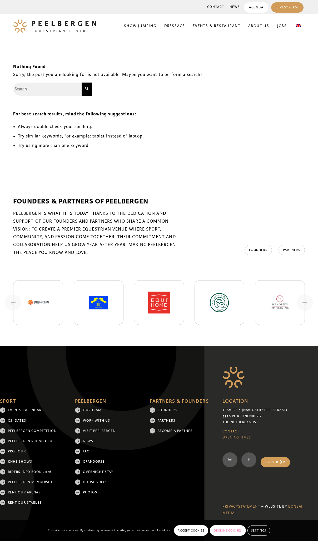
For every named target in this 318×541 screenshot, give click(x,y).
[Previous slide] (13, 302)
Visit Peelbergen (99, 431)
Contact (215, 7)
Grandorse (94, 462)
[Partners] (292, 250)
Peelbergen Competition (32, 431)
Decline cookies (228, 530)
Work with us (96, 420)
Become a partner (175, 431)
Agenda (256, 7)
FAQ (86, 451)
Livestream (287, 7)
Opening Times (236, 437)
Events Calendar (24, 410)
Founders (167, 410)
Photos (90, 492)
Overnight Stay (98, 472)
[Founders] (258, 250)
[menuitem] (216, 7)
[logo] (54, 26)
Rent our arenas (24, 492)
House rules (95, 482)
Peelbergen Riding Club (31, 441)
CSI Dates (17, 420)
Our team (92, 410)
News (235, 7)
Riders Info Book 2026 (29, 472)
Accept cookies (191, 530)
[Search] (52, 89)
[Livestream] (275, 462)
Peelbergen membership (31, 482)
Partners (166, 420)
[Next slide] (305, 302)
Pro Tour (17, 451)
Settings (258, 530)
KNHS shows (20, 462)
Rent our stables (25, 503)
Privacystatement (241, 506)
